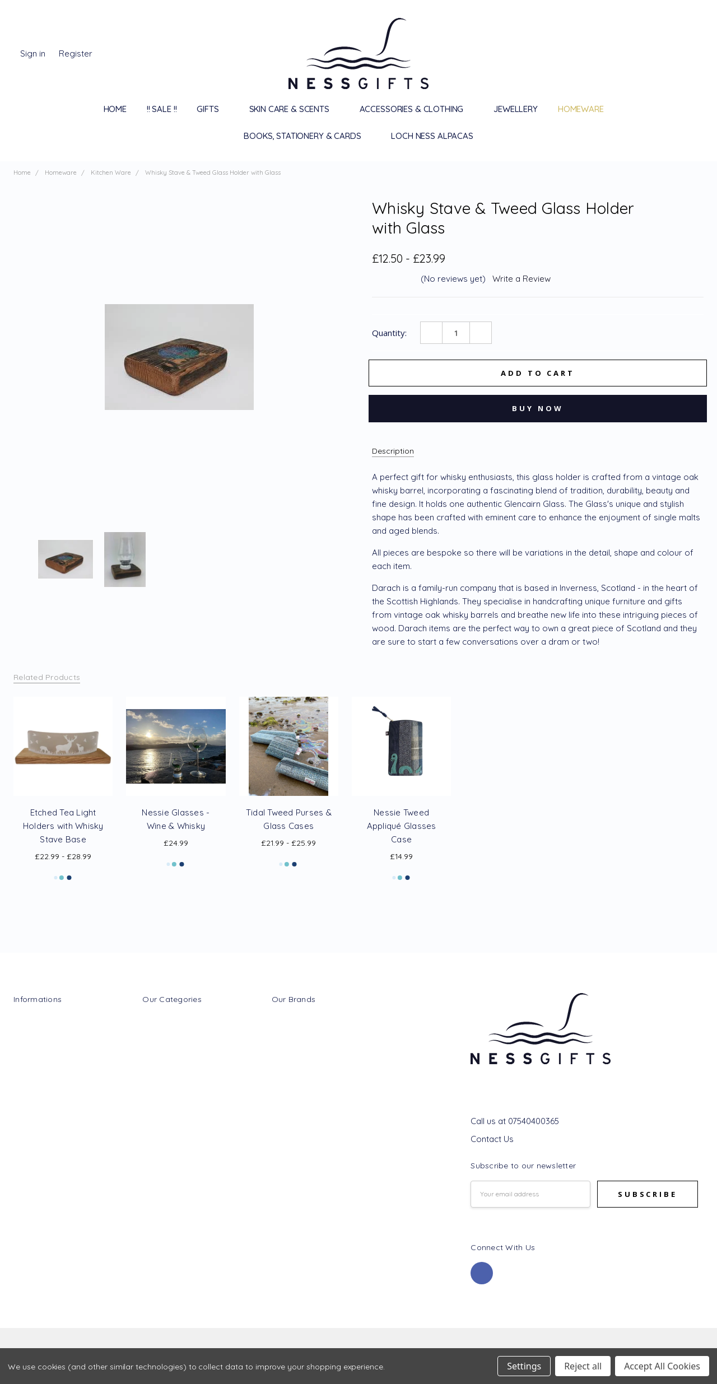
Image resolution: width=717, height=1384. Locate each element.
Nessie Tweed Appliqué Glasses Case (401, 826)
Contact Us (492, 1139)
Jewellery (515, 109)
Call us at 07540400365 (515, 1121)
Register (75, 53)
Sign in (32, 53)
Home (115, 109)
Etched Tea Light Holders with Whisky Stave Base (63, 826)
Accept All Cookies (662, 1366)
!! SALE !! (162, 109)
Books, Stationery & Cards (307, 136)
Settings (524, 1366)
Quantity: (389, 332)
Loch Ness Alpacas (432, 136)
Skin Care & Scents (294, 109)
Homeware (586, 109)
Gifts (213, 109)
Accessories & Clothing (417, 109)
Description (393, 451)
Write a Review (521, 278)
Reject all (583, 1366)
